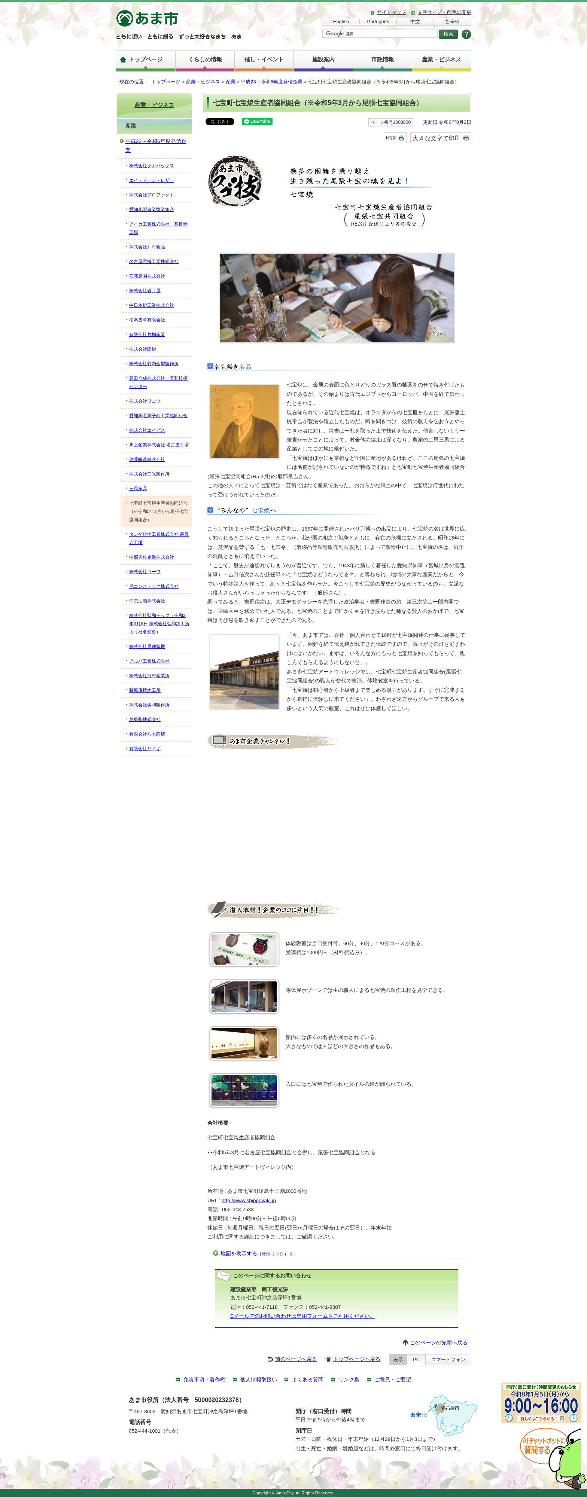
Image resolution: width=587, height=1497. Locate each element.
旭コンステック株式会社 (154, 586)
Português (378, 21)
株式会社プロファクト (151, 195)
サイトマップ (391, 12)
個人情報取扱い (258, 1380)
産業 (230, 82)
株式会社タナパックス (151, 165)
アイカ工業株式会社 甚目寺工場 (158, 228)
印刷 (391, 138)
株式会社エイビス (147, 430)
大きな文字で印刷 (436, 138)
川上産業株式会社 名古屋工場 (159, 444)
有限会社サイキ (145, 748)
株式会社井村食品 (147, 247)
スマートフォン (448, 1359)
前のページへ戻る (296, 1359)
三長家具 (138, 488)
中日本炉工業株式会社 (151, 305)
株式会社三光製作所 (149, 474)
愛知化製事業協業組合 (151, 209)
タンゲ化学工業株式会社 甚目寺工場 (159, 538)
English (341, 21)
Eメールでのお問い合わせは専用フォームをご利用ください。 (302, 1316)
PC (416, 1359)
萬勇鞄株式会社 (145, 719)
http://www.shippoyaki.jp (249, 1200)
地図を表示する (257, 1253)
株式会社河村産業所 (149, 675)
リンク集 (348, 1380)
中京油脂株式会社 (147, 601)
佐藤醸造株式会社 (147, 459)
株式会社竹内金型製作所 (154, 363)
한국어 (452, 21)
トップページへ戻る (356, 1359)
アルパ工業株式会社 (149, 661)
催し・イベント (264, 59)
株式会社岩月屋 (145, 290)
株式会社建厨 (142, 349)
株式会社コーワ (145, 571)
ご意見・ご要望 (392, 1380)
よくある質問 (307, 1380)
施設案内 (323, 59)
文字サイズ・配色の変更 (444, 12)
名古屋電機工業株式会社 (154, 261)
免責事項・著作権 (204, 1380)
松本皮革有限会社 (147, 320)
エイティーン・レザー (151, 180)
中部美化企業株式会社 (151, 557)
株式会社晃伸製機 (147, 646)
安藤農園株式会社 (147, 276)
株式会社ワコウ (145, 401)
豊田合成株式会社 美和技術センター (158, 382)
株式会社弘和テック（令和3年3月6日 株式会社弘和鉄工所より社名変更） (159, 624)
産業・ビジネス (441, 59)
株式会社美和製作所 (149, 705)
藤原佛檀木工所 (145, 690)
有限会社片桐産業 (147, 334)
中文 (415, 21)
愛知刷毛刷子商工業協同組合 (158, 415)
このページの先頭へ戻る (439, 1342)
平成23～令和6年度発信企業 (271, 82)
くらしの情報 (205, 59)
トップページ (145, 59)
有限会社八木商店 (147, 734)
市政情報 (382, 59)
